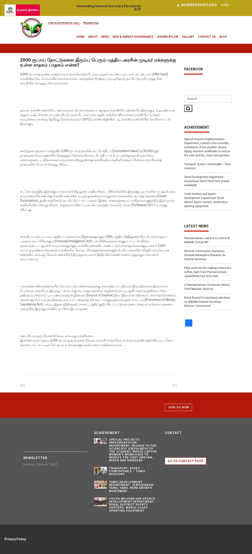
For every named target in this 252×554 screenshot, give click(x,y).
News (105, 36)
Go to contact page (186, 461)
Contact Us (207, 36)
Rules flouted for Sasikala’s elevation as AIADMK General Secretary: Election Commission (207, 301)
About (93, 36)
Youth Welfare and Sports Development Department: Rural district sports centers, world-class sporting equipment (206, 200)
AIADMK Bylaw (167, 36)
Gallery (188, 36)
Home (80, 36)
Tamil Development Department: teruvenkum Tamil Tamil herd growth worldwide (206, 181)
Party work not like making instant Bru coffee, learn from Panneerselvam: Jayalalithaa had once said (207, 272)
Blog (223, 36)
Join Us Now (178, 407)
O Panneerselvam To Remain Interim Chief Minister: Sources (207, 287)
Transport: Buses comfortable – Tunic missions (207, 166)
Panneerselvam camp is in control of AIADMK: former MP (207, 240)
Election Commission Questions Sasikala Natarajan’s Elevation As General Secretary (205, 255)
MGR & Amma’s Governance (133, 36)
